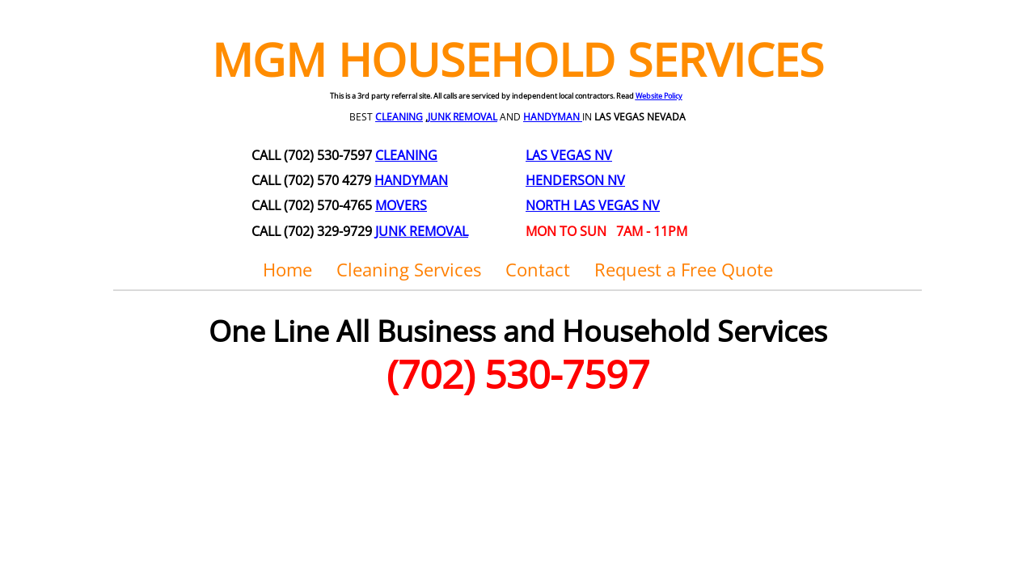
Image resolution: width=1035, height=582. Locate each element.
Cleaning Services (408, 269)
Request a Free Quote (683, 269)
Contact (537, 269)
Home (287, 269)
